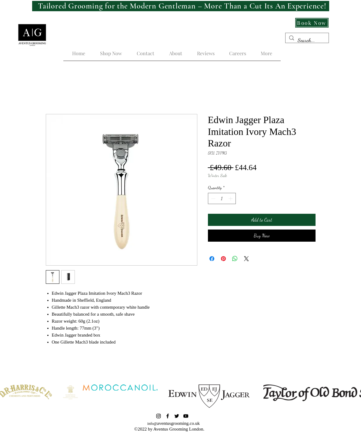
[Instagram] (158, 416)
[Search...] (307, 40)
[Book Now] (312, 23)
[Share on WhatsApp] (235, 258)
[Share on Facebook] (212, 258)
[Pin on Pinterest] (223, 258)
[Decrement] (212, 198)
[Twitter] (177, 416)
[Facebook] (168, 416)
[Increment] (231, 198)
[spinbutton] (221, 198)
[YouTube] (186, 416)
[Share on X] (246, 258)
